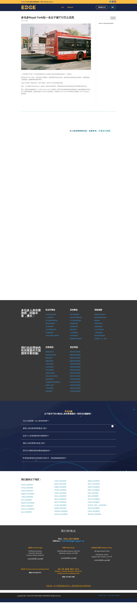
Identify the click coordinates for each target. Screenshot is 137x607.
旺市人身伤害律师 (26, 500)
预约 (113, 7)
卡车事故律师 (49, 326)
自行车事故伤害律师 (51, 320)
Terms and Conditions (113, 595)
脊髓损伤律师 (49, 361)
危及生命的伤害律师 (51, 376)
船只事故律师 (74, 335)
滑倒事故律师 (74, 323)
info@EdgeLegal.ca (47, 1)
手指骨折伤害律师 (75, 391)
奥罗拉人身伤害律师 (94, 508)
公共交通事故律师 (51, 329)
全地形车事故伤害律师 (52, 335)
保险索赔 (98, 309)
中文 (62, 7)
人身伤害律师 (49, 388)
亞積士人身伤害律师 (60, 496)
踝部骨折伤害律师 (75, 352)
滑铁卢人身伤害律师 (94, 484)
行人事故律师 (49, 317)
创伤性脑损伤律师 (51, 355)
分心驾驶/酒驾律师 (75, 320)
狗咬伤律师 (73, 329)
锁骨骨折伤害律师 (75, 376)
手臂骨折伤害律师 (75, 364)
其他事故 (74, 309)
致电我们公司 (102, 7)
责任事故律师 (49, 332)
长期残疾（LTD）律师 (100, 338)
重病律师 (97, 320)
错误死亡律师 (49, 385)
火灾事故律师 (74, 332)
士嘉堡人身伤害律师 (27, 497)
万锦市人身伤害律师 (60, 481)
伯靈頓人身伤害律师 (60, 487)
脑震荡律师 (49, 358)
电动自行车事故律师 (76, 317)
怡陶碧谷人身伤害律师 (27, 494)
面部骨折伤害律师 (75, 388)
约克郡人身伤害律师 (27, 491)
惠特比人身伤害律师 (60, 499)
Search (113, 18)
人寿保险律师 (98, 332)
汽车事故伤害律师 (51, 314)
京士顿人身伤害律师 (60, 505)
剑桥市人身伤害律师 (94, 490)
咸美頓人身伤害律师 (60, 508)
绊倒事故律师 (74, 326)
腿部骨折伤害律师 (75, 361)
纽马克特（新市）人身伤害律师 (97, 505)
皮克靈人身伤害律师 (60, 493)
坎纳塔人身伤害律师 (94, 502)
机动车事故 (50, 309)
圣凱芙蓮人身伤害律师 (61, 511)
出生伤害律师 (49, 367)
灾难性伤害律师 (50, 373)
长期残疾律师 (98, 326)
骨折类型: (74, 347)
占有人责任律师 (99, 329)
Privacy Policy (102, 595)
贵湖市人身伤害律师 (94, 487)
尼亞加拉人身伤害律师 (61, 514)
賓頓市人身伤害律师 (27, 506)
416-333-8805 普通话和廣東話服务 (30, 1)
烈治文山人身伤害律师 (27, 509)
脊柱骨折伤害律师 (75, 370)
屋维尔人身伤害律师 (60, 484)
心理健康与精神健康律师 (53, 382)
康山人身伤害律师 (26, 512)
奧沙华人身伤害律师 (60, 502)
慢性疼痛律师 (49, 379)
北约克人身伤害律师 (27, 488)
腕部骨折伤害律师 (75, 355)
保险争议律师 (98, 323)
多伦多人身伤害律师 (27, 485)
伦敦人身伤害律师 (93, 493)
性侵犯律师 (49, 391)
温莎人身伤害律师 (93, 496)
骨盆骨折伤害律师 (75, 385)
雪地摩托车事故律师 (76, 338)
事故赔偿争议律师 (99, 314)
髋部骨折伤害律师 (75, 358)
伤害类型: (50, 347)
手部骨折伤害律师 (75, 379)
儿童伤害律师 (49, 364)
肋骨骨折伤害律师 (75, 373)
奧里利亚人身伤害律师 (94, 514)
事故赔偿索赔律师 (99, 335)
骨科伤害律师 (49, 370)
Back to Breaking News (106, 23)
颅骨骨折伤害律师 (75, 367)
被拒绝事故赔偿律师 (100, 317)
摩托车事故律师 (50, 323)
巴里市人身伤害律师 (94, 511)
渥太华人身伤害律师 (94, 499)
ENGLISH (70, 7)
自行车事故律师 (74, 314)
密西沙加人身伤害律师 (27, 503)
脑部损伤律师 (49, 352)
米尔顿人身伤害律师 (60, 490)
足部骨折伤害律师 (75, 382)
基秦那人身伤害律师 (94, 481)
